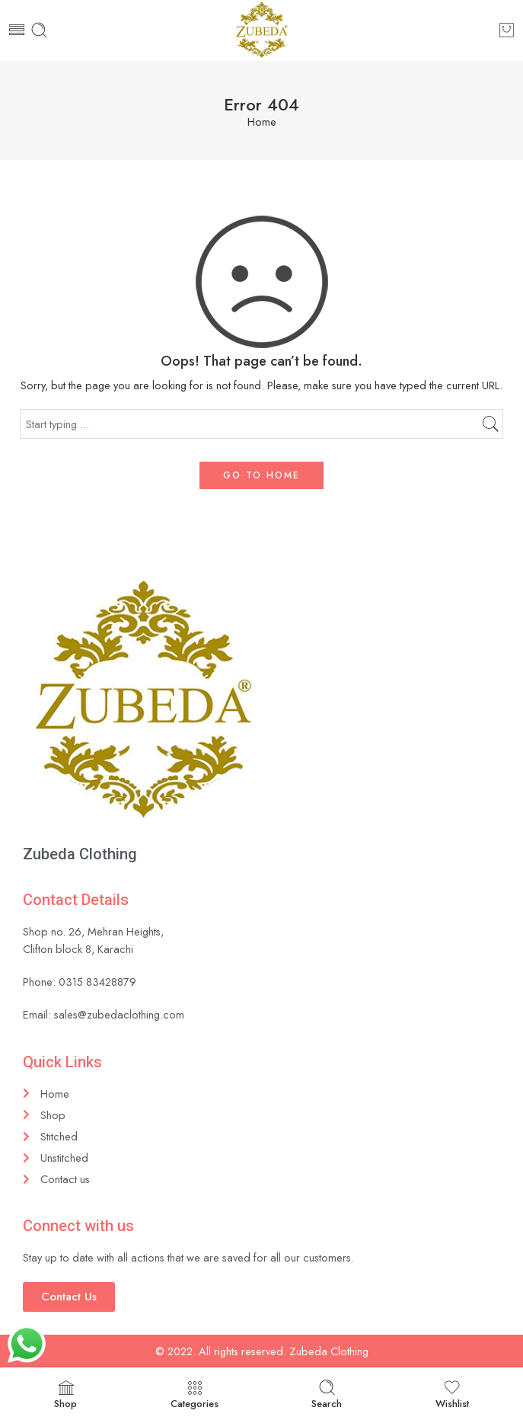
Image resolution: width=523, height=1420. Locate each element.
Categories (194, 1395)
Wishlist (452, 1395)
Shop (65, 1395)
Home (261, 122)
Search (326, 1395)
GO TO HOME (261, 475)
